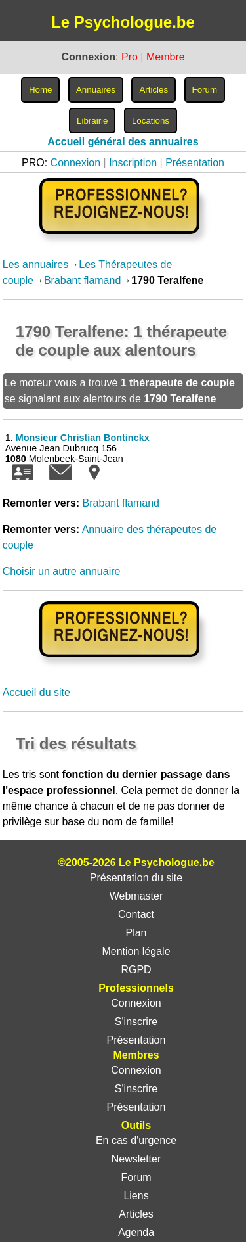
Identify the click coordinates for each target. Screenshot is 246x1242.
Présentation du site (136, 877)
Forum (136, 1177)
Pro (129, 56)
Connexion (76, 162)
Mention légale (136, 951)
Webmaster (136, 896)
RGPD (136, 969)
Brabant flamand (82, 280)
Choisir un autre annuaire (62, 571)
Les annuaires (36, 264)
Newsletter (136, 1158)
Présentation (194, 162)
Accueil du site (36, 692)
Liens (135, 1195)
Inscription (133, 162)
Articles (136, 1214)
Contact (136, 914)
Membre (165, 56)
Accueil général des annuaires (122, 141)
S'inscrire (136, 1021)
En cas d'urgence (136, 1140)
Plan (135, 932)
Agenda (136, 1232)
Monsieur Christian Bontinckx (83, 437)
